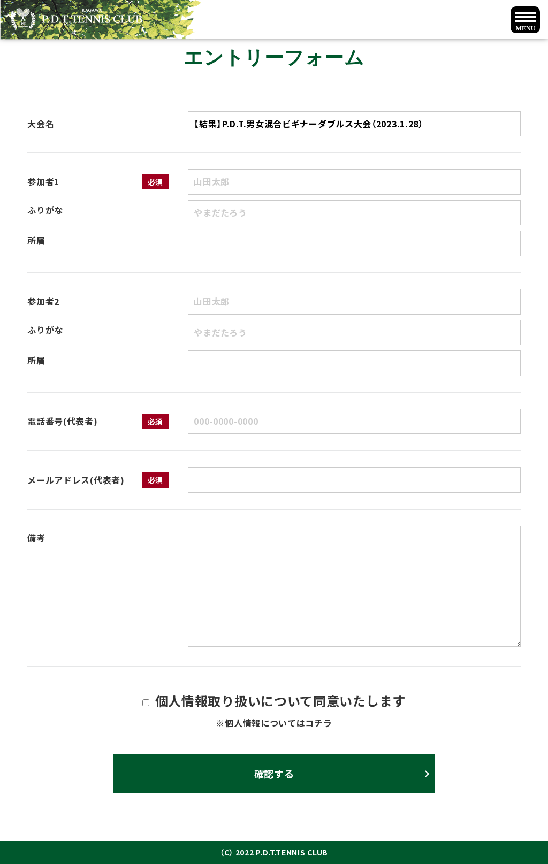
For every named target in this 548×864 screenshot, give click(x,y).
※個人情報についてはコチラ (274, 722)
